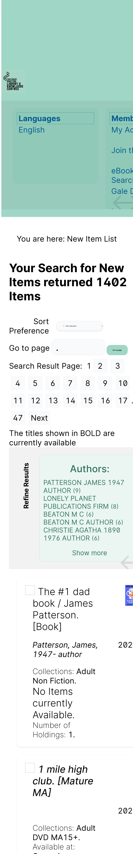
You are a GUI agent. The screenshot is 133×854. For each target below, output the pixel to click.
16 (105, 400)
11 (18, 400)
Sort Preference (29, 326)
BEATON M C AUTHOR (78, 522)
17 (123, 400)
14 (70, 400)
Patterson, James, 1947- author (65, 649)
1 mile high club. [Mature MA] (63, 780)
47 (18, 418)
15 (88, 400)
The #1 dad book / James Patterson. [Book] (63, 609)
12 (35, 400)
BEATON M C (63, 514)
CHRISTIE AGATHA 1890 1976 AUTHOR (81, 534)
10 (123, 383)
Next (39, 418)
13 (53, 400)
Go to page (30, 348)
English (31, 129)
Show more (89, 553)
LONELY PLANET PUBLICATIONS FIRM (76, 502)
